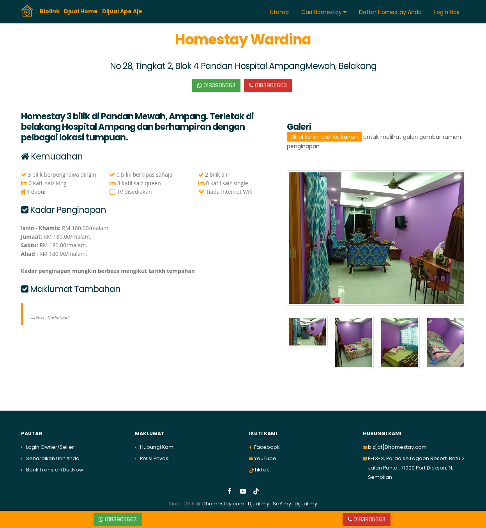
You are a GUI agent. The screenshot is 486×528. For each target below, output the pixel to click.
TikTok (261, 469)
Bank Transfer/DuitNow (54, 469)
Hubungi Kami (157, 447)
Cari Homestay (323, 12)
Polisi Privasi (155, 458)
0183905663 (216, 85)
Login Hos (446, 12)
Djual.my (258, 503)
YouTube (265, 458)
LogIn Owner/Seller (50, 447)
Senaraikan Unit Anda (53, 458)
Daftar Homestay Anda (390, 12)
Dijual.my (306, 503)
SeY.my (282, 503)
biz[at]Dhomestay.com (397, 447)
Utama (279, 12)
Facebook (266, 447)
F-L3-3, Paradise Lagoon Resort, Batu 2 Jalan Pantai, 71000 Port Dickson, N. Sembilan (416, 467)
